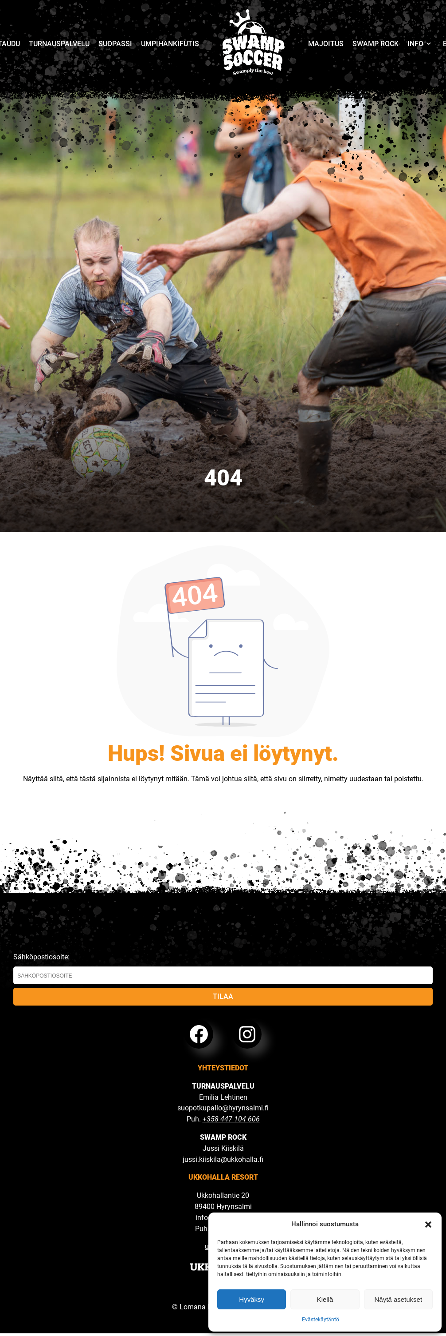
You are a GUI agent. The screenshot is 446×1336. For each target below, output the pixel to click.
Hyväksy (251, 1299)
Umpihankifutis (170, 44)
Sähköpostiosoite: (223, 968)
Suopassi (115, 44)
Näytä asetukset (399, 1299)
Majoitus (326, 44)
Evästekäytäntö (320, 1319)
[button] (428, 1224)
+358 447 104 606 (231, 1119)
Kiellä (325, 1299)
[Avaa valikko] (428, 44)
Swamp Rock (375, 44)
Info (415, 44)
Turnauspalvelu (59, 44)
